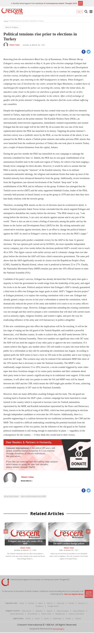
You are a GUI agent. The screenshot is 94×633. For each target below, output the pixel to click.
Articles (28, 619)
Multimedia (57, 619)
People (68, 619)
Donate (71, 604)
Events (46, 619)
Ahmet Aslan (25, 548)
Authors (50, 604)
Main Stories (26, 611)
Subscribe (60, 604)
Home (21, 604)
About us (81, 604)
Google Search (53, 606)
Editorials (39, 611)
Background (60, 614)
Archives (31, 604)
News (41, 604)
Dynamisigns (58, 629)
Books (37, 619)
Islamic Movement (17, 614)
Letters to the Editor (76, 614)
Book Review (32, 614)
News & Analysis (63, 611)
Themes (78, 619)
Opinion (50, 611)
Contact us (39, 606)
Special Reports (79, 611)
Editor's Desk (46, 614)
